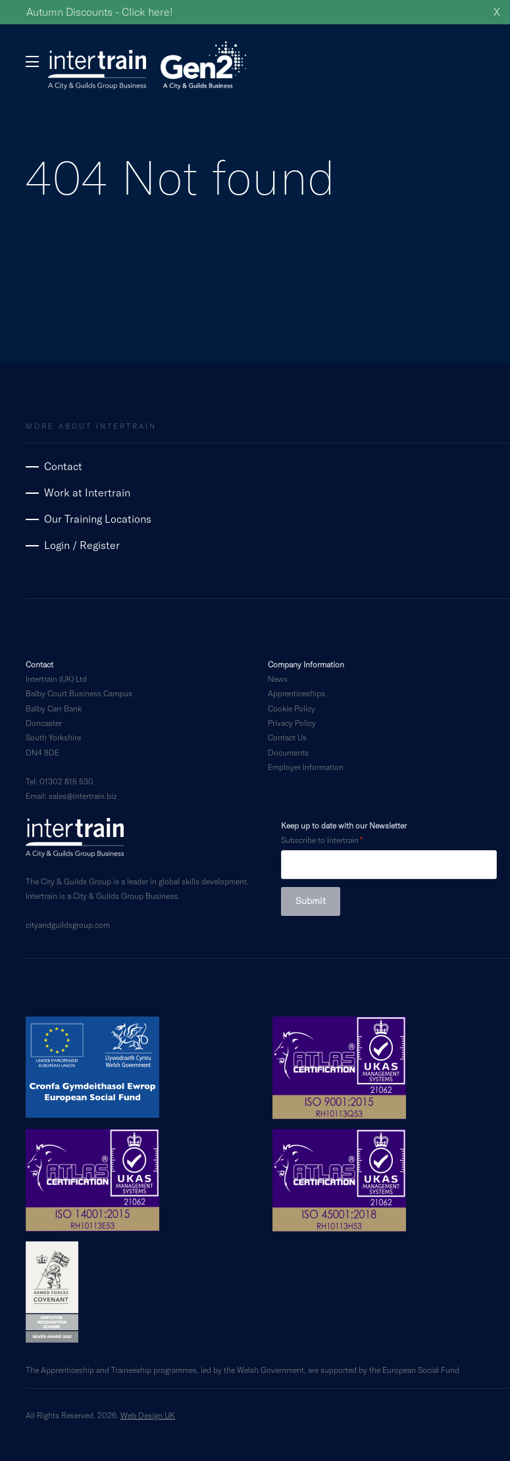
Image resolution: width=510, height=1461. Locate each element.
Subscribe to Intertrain (320, 839)
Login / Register (82, 545)
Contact (63, 466)
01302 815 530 (66, 781)
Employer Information (306, 766)
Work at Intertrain (87, 492)
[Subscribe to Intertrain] (389, 864)
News (278, 678)
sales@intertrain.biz (82, 795)
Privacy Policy (292, 722)
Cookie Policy (291, 708)
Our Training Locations (97, 518)
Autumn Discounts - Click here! (99, 11)
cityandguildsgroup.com (68, 924)
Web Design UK (147, 1415)
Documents (288, 752)
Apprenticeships (296, 693)
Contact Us (287, 737)
